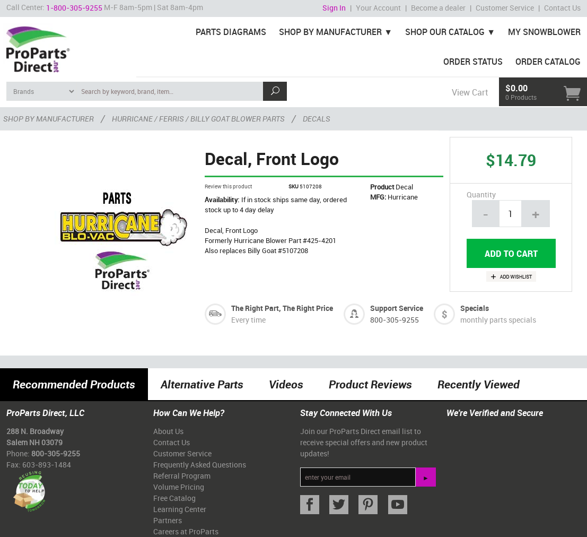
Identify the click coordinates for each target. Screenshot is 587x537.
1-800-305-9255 (74, 8)
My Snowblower (544, 32)
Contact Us (562, 8)
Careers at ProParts (185, 531)
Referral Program (182, 476)
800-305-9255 (394, 320)
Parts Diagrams (231, 32)
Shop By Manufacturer (330, 32)
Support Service (396, 308)
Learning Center (179, 509)
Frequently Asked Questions (199, 465)
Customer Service (505, 8)
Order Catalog (548, 61)
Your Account (378, 8)
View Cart (470, 92)
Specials (474, 308)
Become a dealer (438, 8)
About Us (168, 431)
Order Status (473, 61)
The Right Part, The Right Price (282, 308)
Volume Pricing (178, 487)
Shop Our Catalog (445, 32)
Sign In (334, 8)
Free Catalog (174, 498)
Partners (167, 520)
